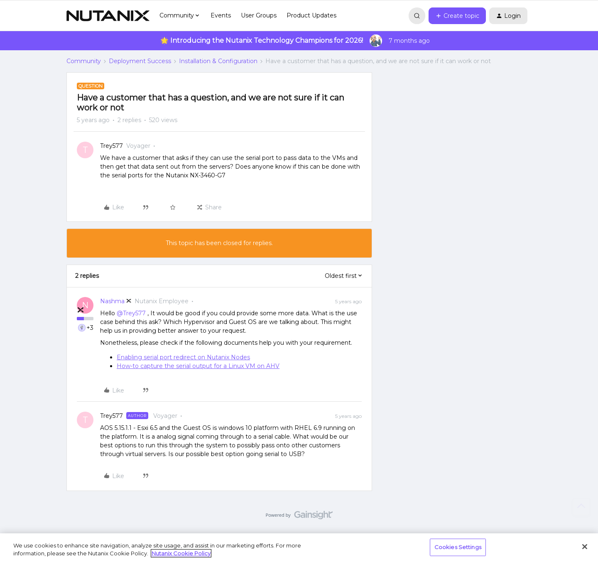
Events (221, 15)
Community (83, 61)
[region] (299, 547)
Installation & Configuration (218, 61)
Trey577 (111, 146)
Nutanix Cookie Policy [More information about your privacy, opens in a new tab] (181, 553)
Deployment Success (140, 61)
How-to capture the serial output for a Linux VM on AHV (198, 366)
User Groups (259, 15)
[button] (457, 15)
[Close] (585, 546)
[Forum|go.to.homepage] (108, 15)
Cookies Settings (457, 547)
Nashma (112, 301)
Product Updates (311, 15)
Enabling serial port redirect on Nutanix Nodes (183, 357)
